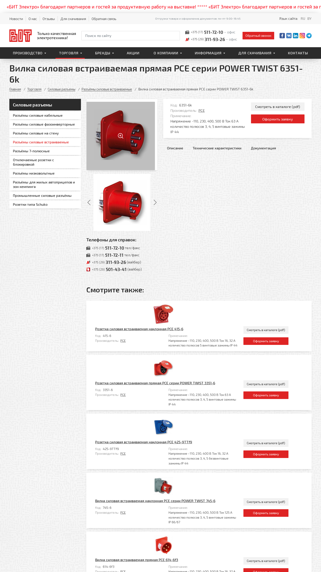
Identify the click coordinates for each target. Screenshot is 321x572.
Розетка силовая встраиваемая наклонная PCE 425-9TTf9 (163, 376)
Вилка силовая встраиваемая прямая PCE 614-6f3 (156, 450)
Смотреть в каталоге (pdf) (277, 107)
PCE (201, 110)
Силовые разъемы (64, 89)
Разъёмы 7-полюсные (31, 151)
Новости (16, 18)
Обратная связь (104, 18)
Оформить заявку (278, 120)
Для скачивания (73, 18)
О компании (166, 53)
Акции (133, 53)
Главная (15, 89)
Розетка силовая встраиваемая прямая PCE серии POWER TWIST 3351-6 (175, 339)
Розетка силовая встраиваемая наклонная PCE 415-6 (159, 307)
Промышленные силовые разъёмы (42, 195)
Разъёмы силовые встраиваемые (112, 89)
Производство (28, 53)
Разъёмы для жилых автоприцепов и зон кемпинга (44, 184)
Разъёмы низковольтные (34, 173)
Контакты (298, 53)
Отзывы (49, 18)
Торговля (68, 53)
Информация (208, 53)
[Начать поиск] (176, 35)
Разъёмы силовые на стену (36, 133)
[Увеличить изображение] (122, 134)
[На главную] (42, 35)
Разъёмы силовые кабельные (38, 115)
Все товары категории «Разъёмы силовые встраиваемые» (263, 485)
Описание (175, 148)
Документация (263, 148)
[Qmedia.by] (300, 565)
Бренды (102, 53)
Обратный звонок (258, 35)
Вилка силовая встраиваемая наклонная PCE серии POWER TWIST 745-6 (175, 413)
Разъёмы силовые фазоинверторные (44, 124)
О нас (33, 18)
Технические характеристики (217, 148)
